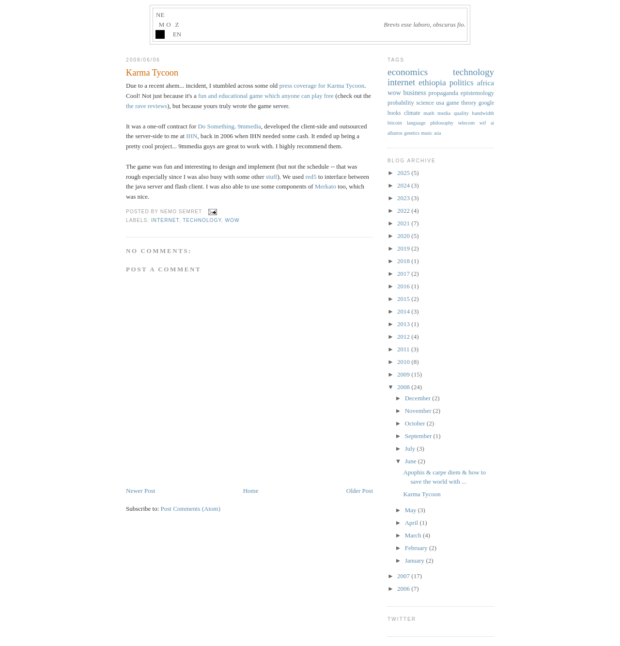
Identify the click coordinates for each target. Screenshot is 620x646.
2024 (404, 185)
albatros (395, 133)
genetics (411, 133)
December (419, 398)
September (419, 436)
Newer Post (140, 490)
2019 (404, 248)
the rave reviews (146, 106)
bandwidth (483, 113)
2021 (404, 223)
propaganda (443, 92)
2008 (404, 387)
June (411, 461)
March (414, 535)
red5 (310, 176)
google (486, 102)
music (426, 133)
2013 (404, 324)
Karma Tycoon (152, 73)
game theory (461, 102)
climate (412, 113)
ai (492, 123)
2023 (404, 198)
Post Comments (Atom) (191, 508)
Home (251, 490)
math (428, 113)
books (394, 113)
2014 (404, 311)
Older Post (359, 490)
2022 (404, 210)
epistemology (477, 93)
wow (232, 220)
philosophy (441, 123)
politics (462, 82)
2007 (404, 576)
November (419, 410)
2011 (404, 349)
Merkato (325, 186)
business (414, 92)
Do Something (216, 126)
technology (202, 220)
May (411, 510)
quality (461, 113)
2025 (404, 172)
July (411, 448)
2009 (404, 374)
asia (437, 133)
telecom (466, 123)
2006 (404, 588)
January (415, 560)
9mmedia (249, 126)
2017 (404, 273)
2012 (404, 336)
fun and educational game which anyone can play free (266, 95)
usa (440, 102)
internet (165, 220)
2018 (404, 261)
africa (485, 83)
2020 (404, 235)
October (416, 423)
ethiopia (432, 82)
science (425, 102)
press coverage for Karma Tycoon (322, 85)
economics (408, 72)
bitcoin (395, 123)
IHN (191, 136)
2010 (404, 361)
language (416, 123)
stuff (272, 176)
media (443, 113)
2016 (404, 286)
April (412, 522)
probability (401, 102)
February (417, 547)
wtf (483, 123)
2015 (404, 298)
